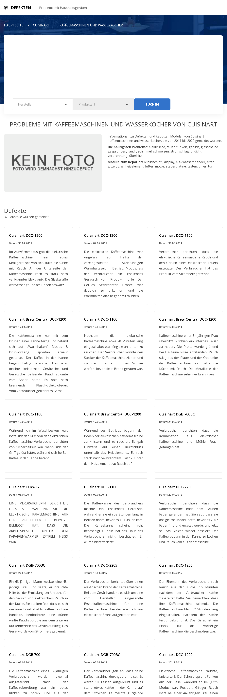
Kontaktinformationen (133, 679)
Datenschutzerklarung (93, 679)
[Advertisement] (113, 68)
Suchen (152, 104)
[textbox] (42, 104)
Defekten (131, 670)
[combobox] (42, 104)
